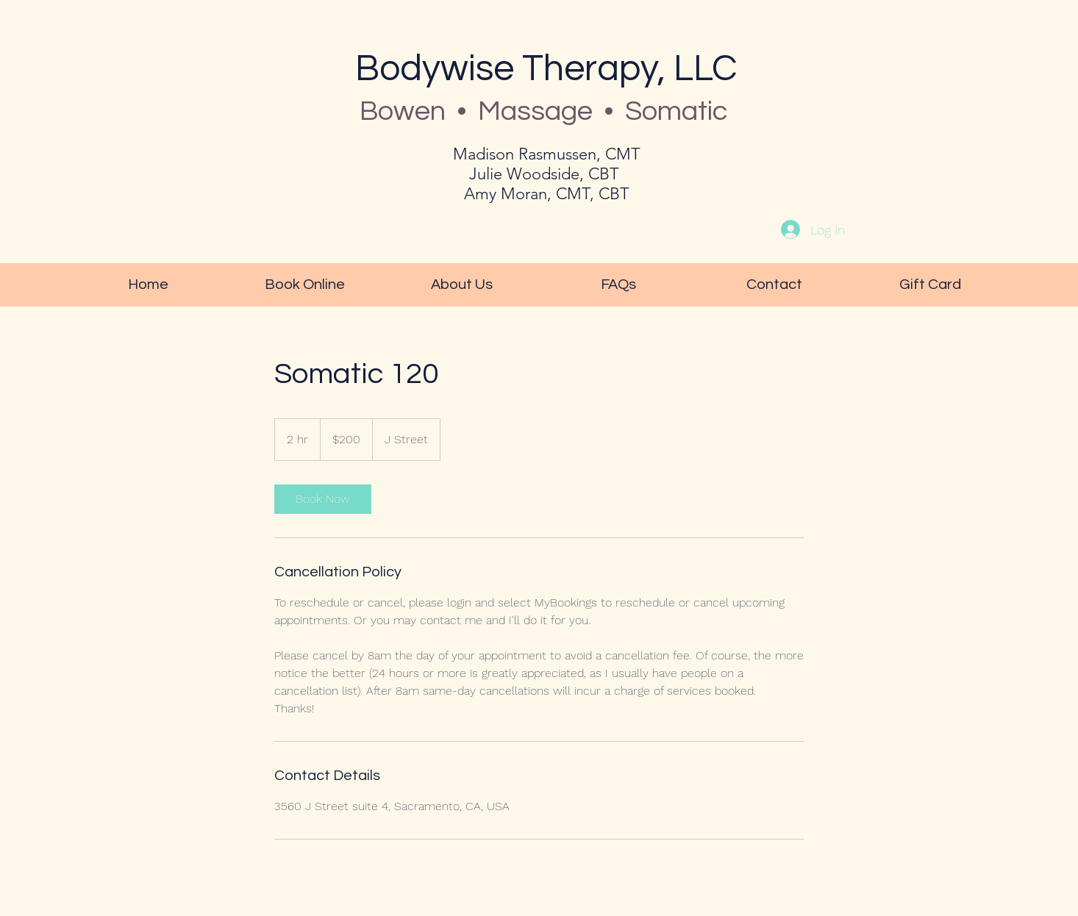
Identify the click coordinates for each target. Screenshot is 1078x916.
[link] (322, 499)
